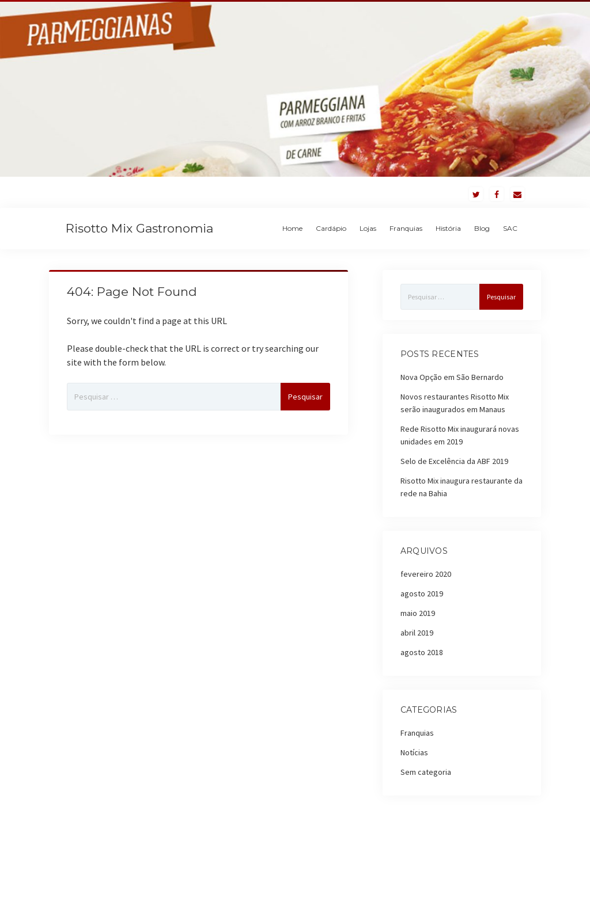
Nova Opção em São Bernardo (452, 377)
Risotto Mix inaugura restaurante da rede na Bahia (461, 487)
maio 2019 (417, 613)
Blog (482, 228)
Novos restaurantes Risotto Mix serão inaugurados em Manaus (454, 402)
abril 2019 (416, 632)
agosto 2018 (421, 652)
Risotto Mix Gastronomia (139, 228)
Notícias (414, 752)
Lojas (368, 228)
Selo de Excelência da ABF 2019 (454, 461)
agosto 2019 (421, 593)
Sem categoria (425, 772)
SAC (510, 228)
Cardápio (331, 228)
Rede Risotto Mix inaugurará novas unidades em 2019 (459, 435)
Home (292, 228)
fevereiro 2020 (425, 574)
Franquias (405, 228)
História (448, 228)
